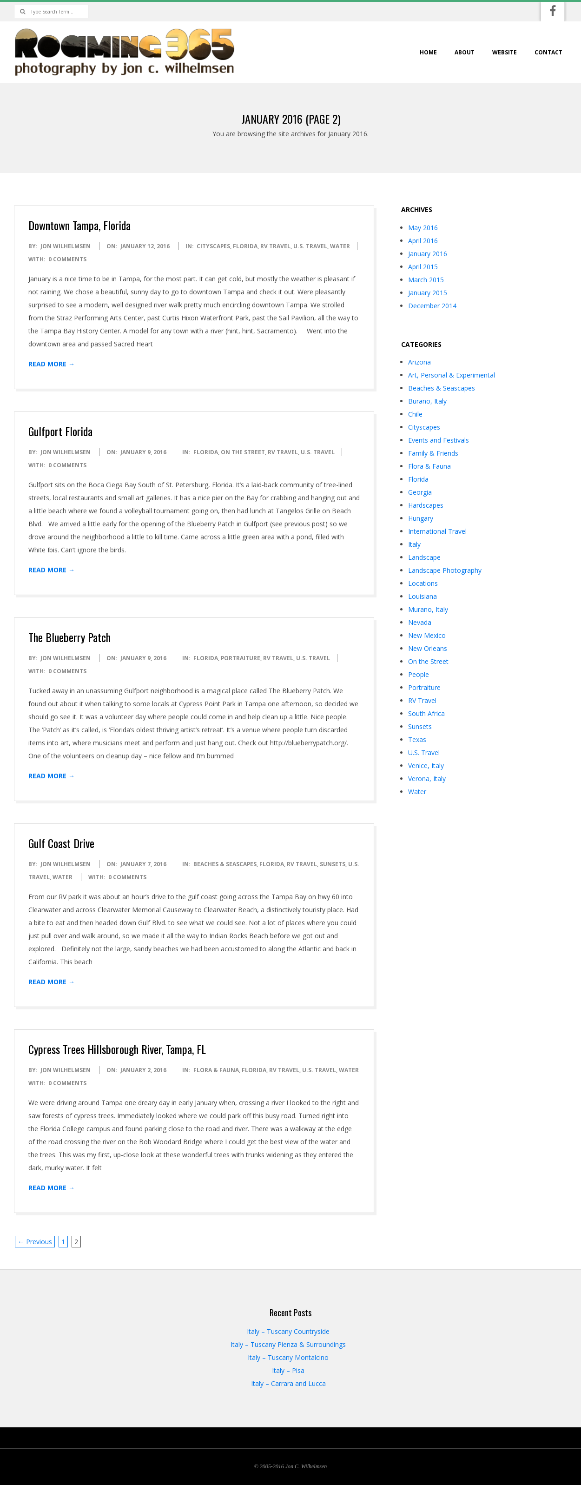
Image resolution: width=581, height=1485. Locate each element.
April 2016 (423, 240)
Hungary (420, 518)
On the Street (243, 452)
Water (340, 246)
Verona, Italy (427, 778)
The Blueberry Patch (69, 637)
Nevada (419, 622)
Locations (423, 583)
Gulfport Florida (60, 431)
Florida (245, 246)
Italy (414, 544)
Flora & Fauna (216, 1070)
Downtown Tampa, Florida (79, 225)
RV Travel (275, 246)
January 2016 (427, 253)
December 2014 (432, 305)
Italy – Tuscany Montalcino (288, 1357)
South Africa (426, 713)
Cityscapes (213, 246)
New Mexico (427, 635)
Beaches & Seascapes (225, 864)
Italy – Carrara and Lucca (288, 1383)
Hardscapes (425, 505)
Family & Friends (433, 453)
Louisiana (422, 596)
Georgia (420, 492)
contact (548, 52)
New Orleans (427, 648)
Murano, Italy (428, 609)
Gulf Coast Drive (61, 843)
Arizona (419, 362)
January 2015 (427, 292)
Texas (417, 739)
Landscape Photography (445, 570)
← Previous (35, 1241)
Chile (415, 414)
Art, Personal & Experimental (451, 375)
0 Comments (67, 259)
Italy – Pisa (288, 1370)
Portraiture (240, 658)
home (428, 52)
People (418, 674)
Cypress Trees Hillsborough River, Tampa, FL (117, 1049)
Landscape (424, 557)
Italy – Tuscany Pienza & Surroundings (288, 1344)
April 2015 (423, 266)
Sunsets (332, 864)
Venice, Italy (426, 765)
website (504, 52)
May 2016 (423, 227)
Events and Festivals (438, 440)
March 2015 (426, 279)
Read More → (51, 363)
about (465, 52)
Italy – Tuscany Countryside (288, 1331)
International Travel (437, 531)
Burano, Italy (427, 401)
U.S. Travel (310, 246)
